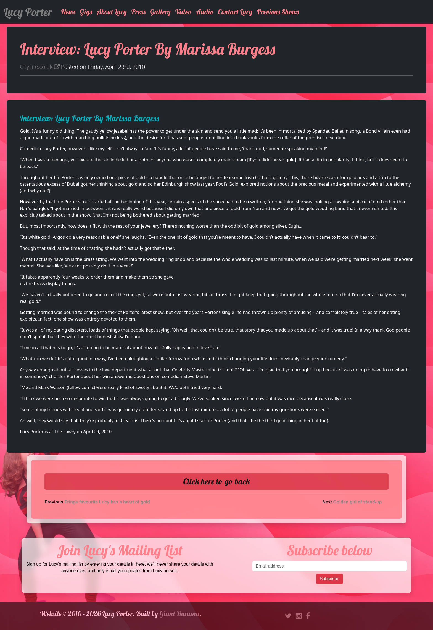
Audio (204, 11)
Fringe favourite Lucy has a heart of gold (107, 502)
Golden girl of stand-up (357, 502)
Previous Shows (278, 11)
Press (138, 11)
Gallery (160, 11)
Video (183, 11)
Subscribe (329, 578)
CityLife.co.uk (40, 66)
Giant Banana (179, 613)
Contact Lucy (235, 11)
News (68, 11)
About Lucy (111, 11)
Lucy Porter (27, 12)
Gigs (86, 11)
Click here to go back (216, 481)
